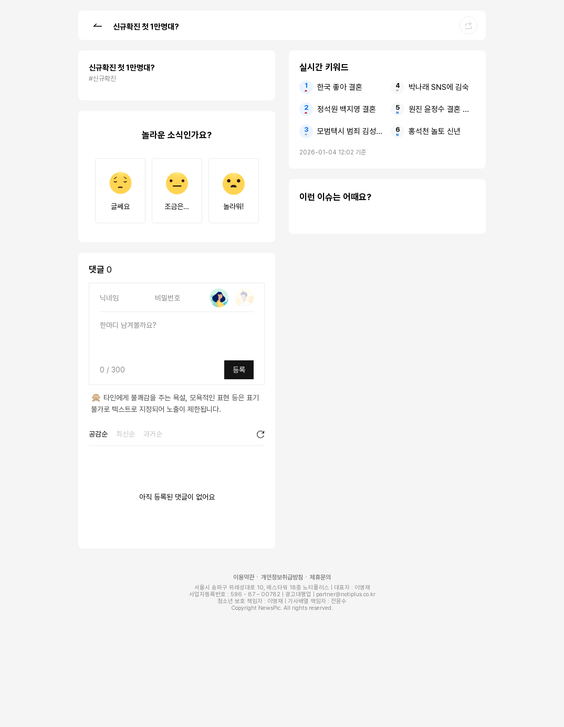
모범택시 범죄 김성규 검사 (350, 131)
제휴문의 (320, 577)
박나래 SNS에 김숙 (439, 87)
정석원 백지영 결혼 (346, 109)
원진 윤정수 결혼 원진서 (442, 109)
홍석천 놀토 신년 (435, 131)
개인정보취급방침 (282, 577)
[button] (97, 24)
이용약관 (243, 577)
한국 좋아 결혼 (339, 87)
